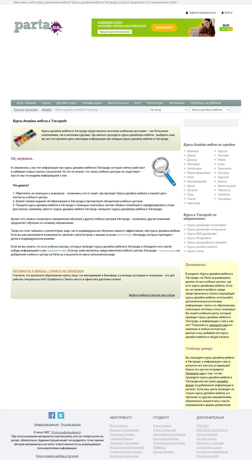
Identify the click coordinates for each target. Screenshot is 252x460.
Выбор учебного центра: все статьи (152, 295)
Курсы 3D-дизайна (199, 238)
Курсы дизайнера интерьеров (206, 229)
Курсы (46, 103)
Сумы (221, 164)
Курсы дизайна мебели (202, 246)
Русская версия (71, 424)
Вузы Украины (26, 103)
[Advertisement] (126, 66)
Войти (227, 12)
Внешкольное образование (127, 447)
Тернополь (225, 168)
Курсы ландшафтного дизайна (207, 242)
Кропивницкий (197, 181)
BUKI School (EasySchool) (212, 430)
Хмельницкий (226, 185)
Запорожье (194, 168)
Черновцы (224, 198)
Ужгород (223, 172)
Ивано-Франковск (199, 172)
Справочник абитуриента (126, 451)
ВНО (137, 103)
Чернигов (224, 194)
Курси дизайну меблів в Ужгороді (57, 456)
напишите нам (56, 250)
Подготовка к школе (209, 447)
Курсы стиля (195, 251)
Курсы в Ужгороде (26, 109)
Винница (193, 151)
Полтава (223, 155)
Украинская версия (46, 424)
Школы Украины (163, 451)
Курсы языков (162, 425)
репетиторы (124, 234)
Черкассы (224, 190)
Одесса (222, 151)
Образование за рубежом (169, 434)
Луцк (190, 194)
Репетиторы (155, 103)
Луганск (192, 190)
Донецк (192, 159)
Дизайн (47, 109)
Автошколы (177, 103)
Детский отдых (66, 103)
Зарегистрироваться (201, 12)
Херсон (222, 181)
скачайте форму (167, 251)
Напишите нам (195, 373)
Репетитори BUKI (207, 434)
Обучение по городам (210, 443)
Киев (190, 177)
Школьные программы (124, 456)
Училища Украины (121, 438)
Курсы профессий (164, 430)
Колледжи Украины (122, 434)
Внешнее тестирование (124, 430)
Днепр (191, 155)
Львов (191, 198)
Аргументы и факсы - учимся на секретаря (48, 271)
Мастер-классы (118, 103)
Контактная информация (212, 451)
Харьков (223, 177)
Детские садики (206, 438)
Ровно (222, 159)
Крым (191, 185)
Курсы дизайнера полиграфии (206, 225)
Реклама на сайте (207, 456)
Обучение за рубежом (206, 103)
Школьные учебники (166, 438)
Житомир (193, 164)
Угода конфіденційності (66, 432)
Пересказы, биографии (124, 443)
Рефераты (159, 447)
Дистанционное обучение (169, 443)
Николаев (193, 203)
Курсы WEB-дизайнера (202, 233)
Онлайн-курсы (92, 103)
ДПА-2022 (202, 425)
